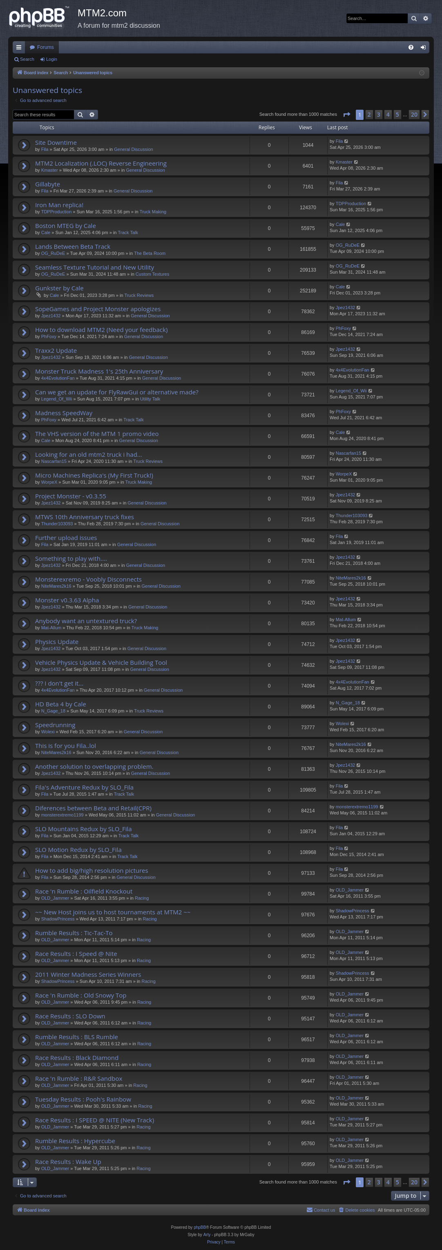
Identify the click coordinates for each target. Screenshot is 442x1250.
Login (51, 59)
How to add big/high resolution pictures (91, 870)
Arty (207, 1234)
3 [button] (378, 114)
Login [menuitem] (425, 48)
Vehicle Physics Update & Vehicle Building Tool (101, 662)
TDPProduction (56, 211)
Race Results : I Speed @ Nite (76, 953)
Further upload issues (66, 537)
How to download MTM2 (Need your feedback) (101, 329)
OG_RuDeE (53, 253)
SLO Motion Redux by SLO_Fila (78, 849)
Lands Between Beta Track (72, 246)
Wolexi (48, 731)
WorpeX (49, 482)
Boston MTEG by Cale (65, 225)
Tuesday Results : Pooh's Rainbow (83, 1099)
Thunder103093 (57, 523)
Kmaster (49, 170)
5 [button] (397, 114)
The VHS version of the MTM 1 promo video (97, 433)
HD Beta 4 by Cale (60, 704)
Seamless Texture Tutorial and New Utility (94, 267)
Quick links (20, 48)
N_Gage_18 (53, 710)
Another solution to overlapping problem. (94, 766)
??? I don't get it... (59, 683)
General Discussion (133, 149)
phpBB (200, 1227)
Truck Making (153, 211)
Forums (45, 47)
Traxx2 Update (56, 350)
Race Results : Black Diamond (76, 1057)
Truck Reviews (139, 295)
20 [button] (414, 114)
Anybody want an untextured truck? (86, 621)
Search (27, 59)
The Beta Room (149, 253)
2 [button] (369, 114)
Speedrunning (55, 725)
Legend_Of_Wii (56, 398)
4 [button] (388, 114)
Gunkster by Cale (59, 288)
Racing (142, 898)
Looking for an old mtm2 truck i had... (88, 454)
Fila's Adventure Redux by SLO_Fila (84, 787)
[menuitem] (411, 47)
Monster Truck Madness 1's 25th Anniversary (99, 371)
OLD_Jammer (55, 898)
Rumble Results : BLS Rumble (76, 1037)
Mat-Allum (51, 627)
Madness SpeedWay (63, 413)
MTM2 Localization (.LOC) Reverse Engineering (101, 163)
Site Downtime (56, 142)
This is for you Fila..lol (65, 745)
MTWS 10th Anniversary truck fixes (84, 517)
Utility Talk (150, 398)
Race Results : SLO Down (70, 1016)
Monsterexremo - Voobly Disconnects (88, 579)
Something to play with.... (71, 558)
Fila (45, 149)
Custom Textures (152, 274)
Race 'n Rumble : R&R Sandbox (78, 1078)
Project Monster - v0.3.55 (70, 496)
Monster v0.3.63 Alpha (67, 600)
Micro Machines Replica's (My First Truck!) (94, 475)
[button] (346, 114)
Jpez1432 (51, 315)
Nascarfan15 (54, 461)
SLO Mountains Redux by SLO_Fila (83, 829)
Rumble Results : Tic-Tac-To (74, 933)
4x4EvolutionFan (58, 378)
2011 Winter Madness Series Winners (88, 974)
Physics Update (56, 641)
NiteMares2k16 (56, 586)
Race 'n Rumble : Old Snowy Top (80, 995)
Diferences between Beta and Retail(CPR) (93, 808)
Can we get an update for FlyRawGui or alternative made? (117, 392)
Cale (46, 232)
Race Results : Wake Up (68, 1161)
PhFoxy (48, 336)
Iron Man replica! (59, 205)
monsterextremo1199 (62, 814)
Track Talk (128, 232)
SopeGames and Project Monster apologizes (98, 309)
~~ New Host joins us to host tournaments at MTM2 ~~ (112, 912)
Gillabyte (47, 184)
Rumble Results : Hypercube (75, 1141)
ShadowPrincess (58, 918)
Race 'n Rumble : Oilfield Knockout (83, 891)
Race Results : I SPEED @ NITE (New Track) (94, 1120)
